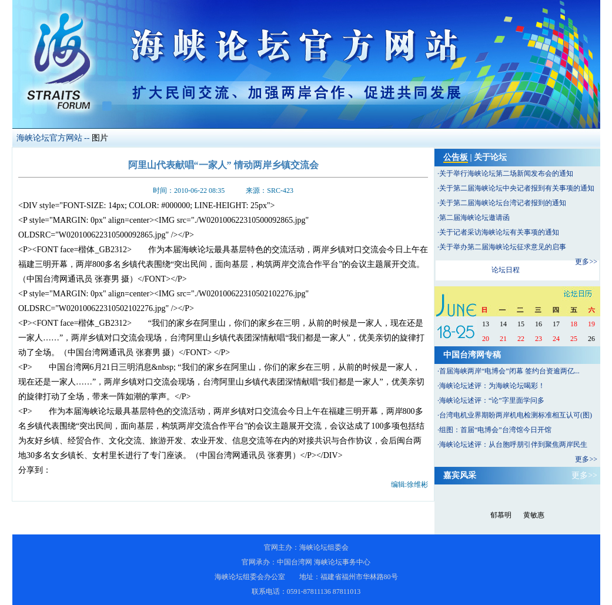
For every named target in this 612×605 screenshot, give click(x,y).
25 (573, 339)
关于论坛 (490, 157)
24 (556, 339)
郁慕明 (500, 515)
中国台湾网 (294, 562)
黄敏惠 (533, 515)
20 (485, 339)
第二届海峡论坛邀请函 (474, 217)
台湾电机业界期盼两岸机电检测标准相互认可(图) (515, 415)
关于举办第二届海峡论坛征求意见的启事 (502, 247)
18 (573, 324)
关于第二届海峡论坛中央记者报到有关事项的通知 (516, 188)
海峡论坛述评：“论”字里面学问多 (491, 400)
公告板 (455, 157)
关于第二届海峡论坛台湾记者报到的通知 (502, 203)
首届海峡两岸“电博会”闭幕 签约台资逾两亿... (509, 371)
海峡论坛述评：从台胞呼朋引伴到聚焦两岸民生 (513, 444)
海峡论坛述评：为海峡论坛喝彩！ (492, 386)
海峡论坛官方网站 (49, 137)
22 (520, 339)
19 (591, 324)
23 (538, 339)
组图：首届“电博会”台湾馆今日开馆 (495, 430)
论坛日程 (505, 270)
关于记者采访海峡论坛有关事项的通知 (499, 232)
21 (503, 339)
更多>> (586, 262)
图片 (100, 137)
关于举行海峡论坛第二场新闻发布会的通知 (506, 173)
